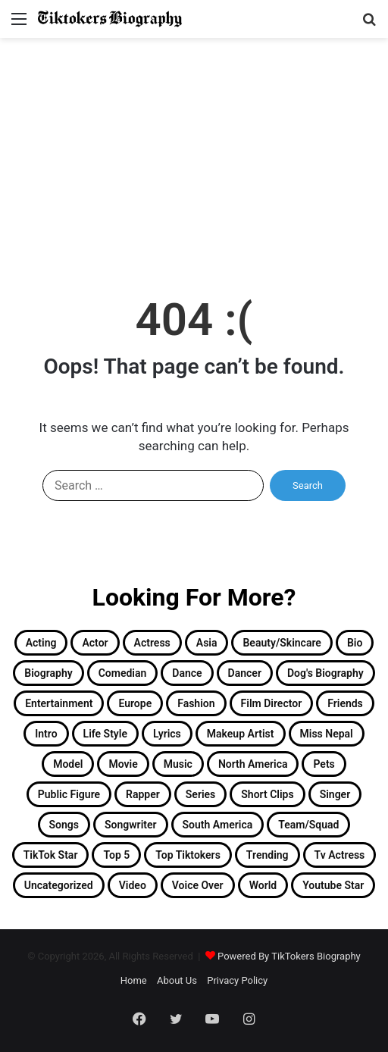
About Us (177, 980)
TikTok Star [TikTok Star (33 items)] (50, 855)
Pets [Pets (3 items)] (323, 764)
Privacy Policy (237, 980)
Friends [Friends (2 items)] (345, 703)
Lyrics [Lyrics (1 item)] (167, 734)
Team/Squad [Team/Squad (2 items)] (308, 825)
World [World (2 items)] (263, 885)
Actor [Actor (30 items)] (95, 643)
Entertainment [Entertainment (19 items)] (58, 703)
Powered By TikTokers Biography (289, 956)
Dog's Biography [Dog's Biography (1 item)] (325, 673)
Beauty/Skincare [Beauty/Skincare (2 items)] (281, 643)
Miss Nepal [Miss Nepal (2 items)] (326, 734)
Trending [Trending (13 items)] (267, 855)
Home (133, 980)
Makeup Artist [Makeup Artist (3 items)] (240, 734)
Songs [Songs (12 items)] (64, 825)
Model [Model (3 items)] (68, 764)
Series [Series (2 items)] (200, 794)
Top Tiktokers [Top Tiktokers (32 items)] (188, 855)
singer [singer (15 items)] (335, 794)
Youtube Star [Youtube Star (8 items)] (333, 885)
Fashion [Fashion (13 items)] (195, 703)
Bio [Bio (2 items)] (354, 643)
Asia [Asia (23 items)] (206, 643)
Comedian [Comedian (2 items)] (123, 673)
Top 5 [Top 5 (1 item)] (116, 855)
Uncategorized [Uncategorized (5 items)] (58, 885)
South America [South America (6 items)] (218, 825)
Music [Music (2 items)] (178, 764)
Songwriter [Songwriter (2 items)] (131, 825)
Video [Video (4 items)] (132, 885)
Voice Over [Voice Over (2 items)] (198, 885)
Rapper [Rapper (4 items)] (143, 794)
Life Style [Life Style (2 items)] (105, 734)
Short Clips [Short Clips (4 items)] (267, 794)
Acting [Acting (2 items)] (41, 643)
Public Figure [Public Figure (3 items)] (69, 794)
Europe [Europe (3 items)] (135, 703)
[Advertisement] (194, 151)
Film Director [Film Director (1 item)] (271, 703)
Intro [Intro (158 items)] (46, 734)
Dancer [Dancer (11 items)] (244, 673)
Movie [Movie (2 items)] (122, 764)
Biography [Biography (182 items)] (48, 673)
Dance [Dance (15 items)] (187, 673)
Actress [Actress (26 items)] (152, 643)
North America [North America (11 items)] (253, 764)
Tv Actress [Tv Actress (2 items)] (339, 855)
